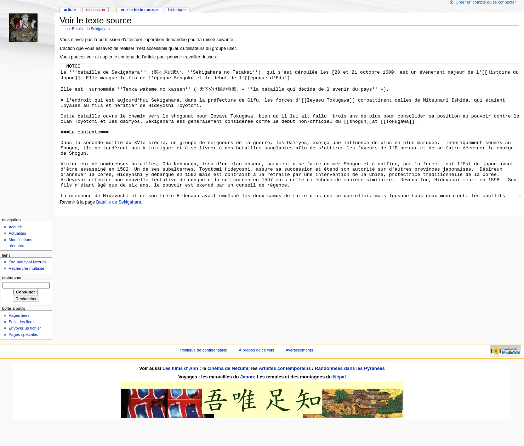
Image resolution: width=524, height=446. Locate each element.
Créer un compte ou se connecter (486, 2)
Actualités (17, 260)
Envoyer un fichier (24, 355)
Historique (177, 9)
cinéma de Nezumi (227, 395)
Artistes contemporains (285, 395)
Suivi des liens (21, 348)
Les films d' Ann (181, 395)
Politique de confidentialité (203, 376)
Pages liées (18, 342)
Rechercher (12, 304)
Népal (339, 403)
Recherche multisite (26, 295)
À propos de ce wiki (256, 376)
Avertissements (299, 376)
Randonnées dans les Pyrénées (350, 395)
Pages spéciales (23, 361)
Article (70, 9)
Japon (247, 403)
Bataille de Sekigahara (91, 29)
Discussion (95, 9)
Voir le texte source (139, 9)
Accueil (15, 253)
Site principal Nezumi (27, 288)
